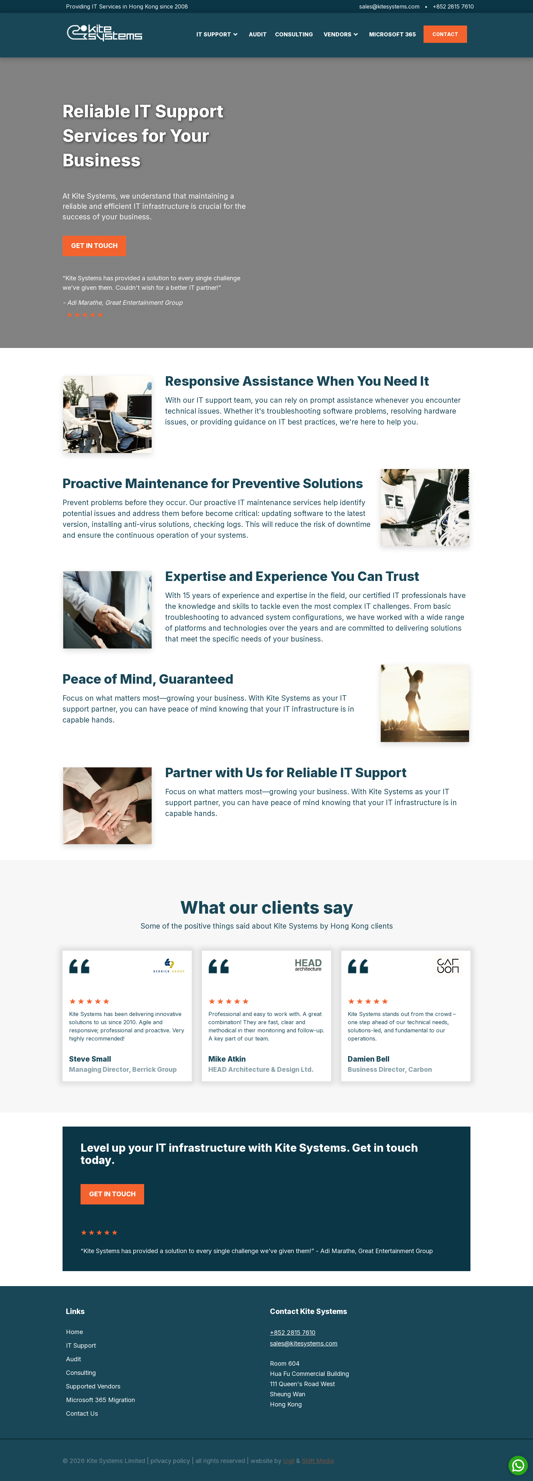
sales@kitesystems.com (389, 6)
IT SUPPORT (213, 34)
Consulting (81, 1372)
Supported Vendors (93, 1386)
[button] (217, 34)
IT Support (81, 1345)
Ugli (288, 1460)
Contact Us (82, 1413)
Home (74, 1332)
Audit (73, 1359)
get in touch (94, 246)
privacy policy (170, 1460)
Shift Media (318, 1460)
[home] (104, 33)
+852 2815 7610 (453, 6)
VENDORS (337, 34)
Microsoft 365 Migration (100, 1400)
